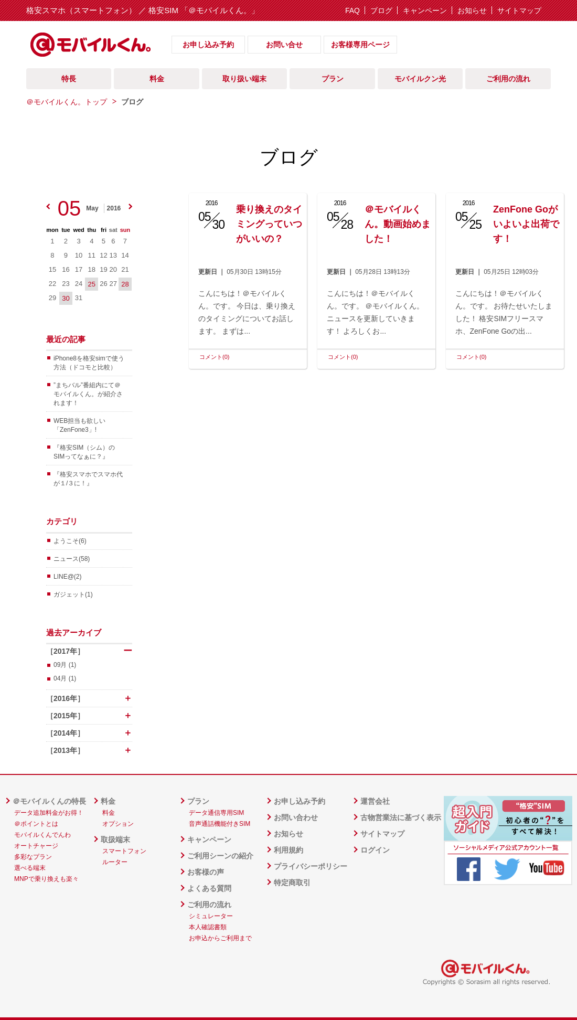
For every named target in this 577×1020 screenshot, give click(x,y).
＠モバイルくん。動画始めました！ (398, 224)
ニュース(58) (72, 558)
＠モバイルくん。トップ (66, 102)
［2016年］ (89, 698)
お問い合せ (284, 44)
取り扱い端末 (244, 79)
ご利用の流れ (508, 79)
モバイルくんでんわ (42, 834)
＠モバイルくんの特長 (49, 801)
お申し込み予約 (208, 44)
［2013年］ (89, 750)
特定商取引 (292, 882)
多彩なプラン (33, 856)
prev (48, 206)
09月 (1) (65, 664)
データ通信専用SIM (216, 812)
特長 (68, 79)
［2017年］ (89, 651)
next (130, 206)
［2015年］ (89, 715)
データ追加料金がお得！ (48, 812)
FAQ (352, 10)
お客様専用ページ (360, 44)
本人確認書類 (208, 927)
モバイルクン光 (420, 79)
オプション (118, 823)
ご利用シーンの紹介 (220, 856)
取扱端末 (115, 839)
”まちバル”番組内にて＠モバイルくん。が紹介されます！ (88, 394)
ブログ (381, 10)
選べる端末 (30, 868)
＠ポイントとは (36, 823)
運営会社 (375, 801)
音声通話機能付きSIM (219, 823)
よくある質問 (209, 888)
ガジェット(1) (73, 594)
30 (65, 298)
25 (91, 284)
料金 (156, 79)
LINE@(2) (68, 576)
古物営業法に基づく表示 (400, 817)
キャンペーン (425, 10)
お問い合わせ (296, 817)
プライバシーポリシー (310, 866)
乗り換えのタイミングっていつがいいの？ (269, 224)
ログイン (375, 850)
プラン (333, 79)
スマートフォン (124, 851)
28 (125, 284)
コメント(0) (214, 357)
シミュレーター (211, 916)
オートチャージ (36, 845)
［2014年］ (89, 733)
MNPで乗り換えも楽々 (46, 879)
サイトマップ (519, 10)
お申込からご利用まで (220, 938)
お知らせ (472, 10)
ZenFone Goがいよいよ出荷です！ (526, 224)
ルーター (114, 862)
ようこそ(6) (70, 541)
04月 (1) (65, 678)
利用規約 (288, 850)
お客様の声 (205, 872)
